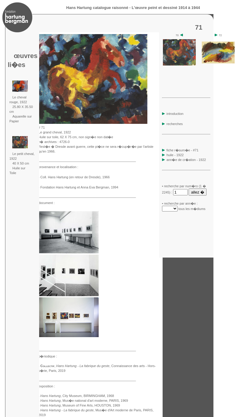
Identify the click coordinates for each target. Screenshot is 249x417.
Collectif (47, 366)
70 (179, 35)
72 (218, 35)
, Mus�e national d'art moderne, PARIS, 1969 (84, 400)
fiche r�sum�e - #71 (182, 150)
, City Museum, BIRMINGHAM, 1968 (77, 396)
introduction (173, 113)
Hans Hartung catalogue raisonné (97, 7)
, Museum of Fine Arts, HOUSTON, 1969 (80, 405)
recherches (172, 124)
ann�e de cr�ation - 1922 (186, 160)
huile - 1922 (175, 155)
